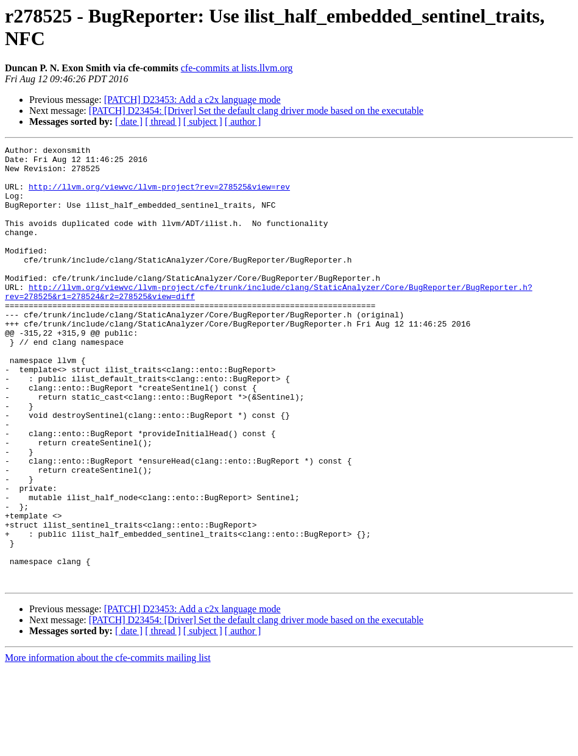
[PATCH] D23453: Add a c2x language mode (192, 99)
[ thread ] (163, 121)
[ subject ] (202, 121)
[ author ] (243, 121)
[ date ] (129, 121)
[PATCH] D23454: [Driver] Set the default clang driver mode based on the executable (256, 110)
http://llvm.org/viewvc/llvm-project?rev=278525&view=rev (159, 195)
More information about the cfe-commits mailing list (108, 745)
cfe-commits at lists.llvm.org (237, 68)
